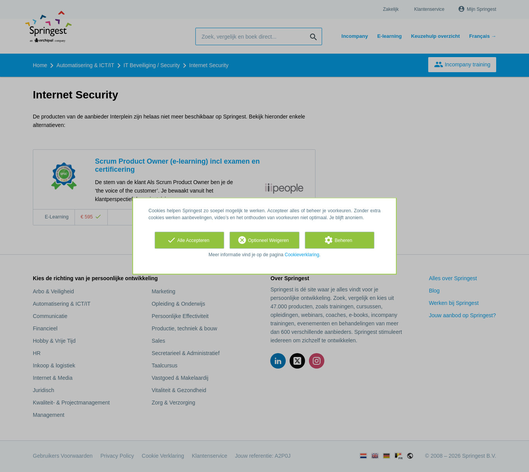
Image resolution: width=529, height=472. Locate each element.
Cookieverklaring (302, 254)
